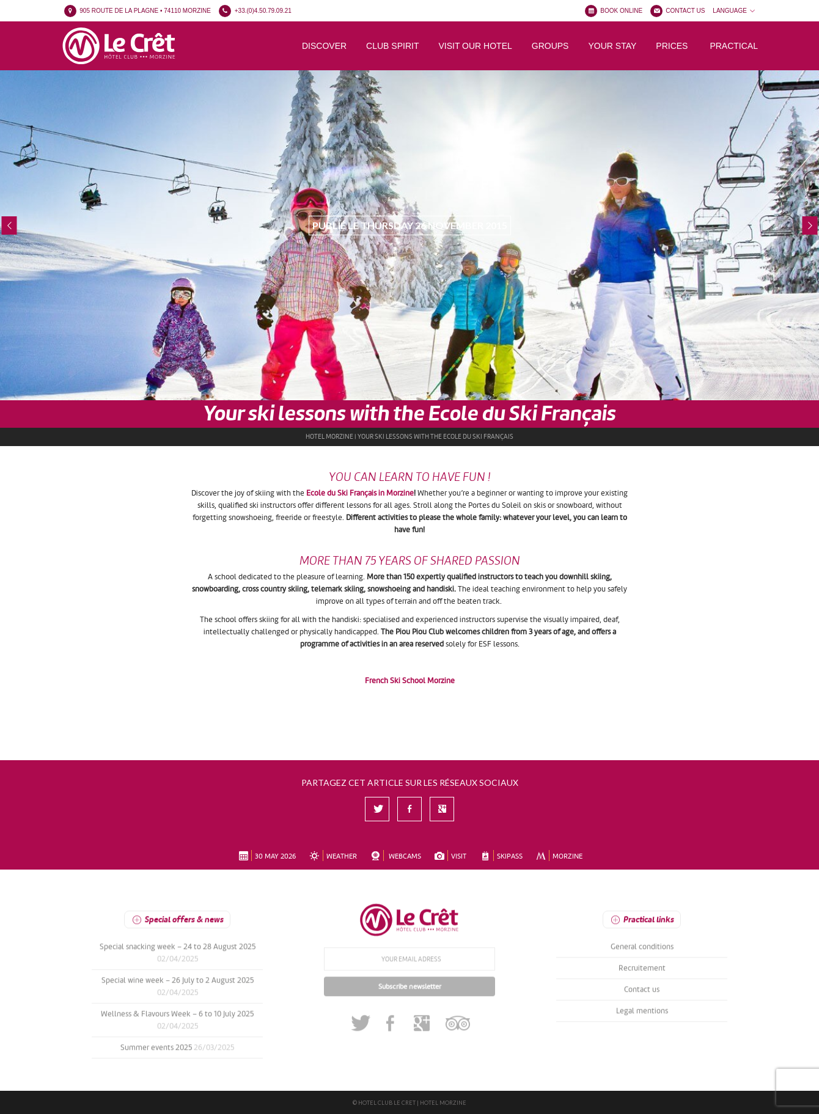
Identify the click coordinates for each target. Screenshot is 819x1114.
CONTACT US (685, 10)
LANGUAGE (734, 10)
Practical (734, 46)
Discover (324, 46)
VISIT (449, 855)
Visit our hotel (475, 46)
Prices (672, 46)
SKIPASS (500, 855)
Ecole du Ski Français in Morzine (360, 492)
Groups (550, 46)
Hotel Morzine (329, 435)
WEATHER (331, 855)
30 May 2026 (266, 855)
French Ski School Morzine (410, 679)
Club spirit (392, 46)
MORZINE (558, 855)
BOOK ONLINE (621, 10)
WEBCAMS (395, 855)
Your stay (612, 46)
